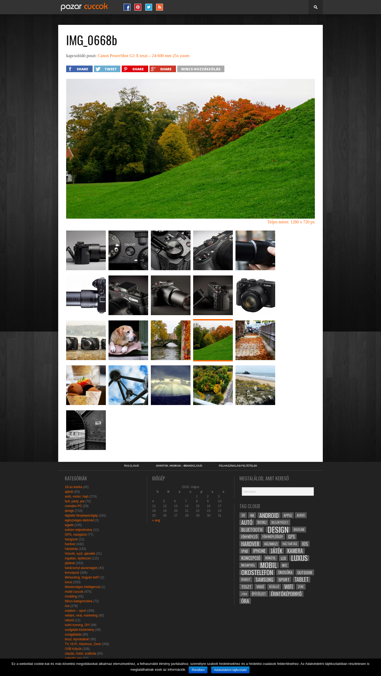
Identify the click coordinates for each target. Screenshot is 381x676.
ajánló (69, 492)
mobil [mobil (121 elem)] (268, 565)
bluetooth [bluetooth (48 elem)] (251, 529)
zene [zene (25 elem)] (301, 587)
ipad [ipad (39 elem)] (244, 551)
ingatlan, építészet (77, 558)
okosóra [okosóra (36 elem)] (285, 572)
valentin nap (73, 658)
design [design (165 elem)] (278, 529)
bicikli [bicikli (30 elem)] (261, 522)
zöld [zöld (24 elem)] (244, 594)
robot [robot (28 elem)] (246, 579)
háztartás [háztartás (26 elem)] (290, 543)
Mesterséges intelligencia (83, 587)
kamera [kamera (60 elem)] (295, 551)
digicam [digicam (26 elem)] (299, 529)
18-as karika (73, 487)
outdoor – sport (75, 611)
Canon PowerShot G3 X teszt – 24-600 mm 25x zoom (143, 55)
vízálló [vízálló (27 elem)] (274, 586)
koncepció (72, 572)
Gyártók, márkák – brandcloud (179, 466)
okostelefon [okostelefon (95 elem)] (257, 572)
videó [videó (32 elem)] (260, 586)
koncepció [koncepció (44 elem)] (250, 558)
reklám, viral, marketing (81, 615)
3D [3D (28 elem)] (243, 515)
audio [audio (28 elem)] (301, 515)
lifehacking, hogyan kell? (82, 577)
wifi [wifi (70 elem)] (288, 587)
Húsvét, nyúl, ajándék (80, 553)
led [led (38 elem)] (283, 558)
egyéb (69, 525)
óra (67, 606)
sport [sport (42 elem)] (283, 579)
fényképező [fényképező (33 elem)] (249, 536)
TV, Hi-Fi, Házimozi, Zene (83, 644)
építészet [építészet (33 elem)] (259, 593)
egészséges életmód (79, 520)
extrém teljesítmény (78, 530)
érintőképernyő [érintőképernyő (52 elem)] (286, 594)
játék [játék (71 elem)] (276, 551)
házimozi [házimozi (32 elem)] (271, 543)
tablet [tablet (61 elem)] (301, 579)
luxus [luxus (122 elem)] (299, 558)
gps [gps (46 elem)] (291, 537)
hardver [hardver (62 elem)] (250, 544)
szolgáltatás (73, 634)
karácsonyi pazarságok (81, 568)
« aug (156, 520)
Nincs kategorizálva (78, 601)
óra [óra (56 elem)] (245, 601)
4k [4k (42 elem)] (252, 515)
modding (71, 596)
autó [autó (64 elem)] (246, 522)
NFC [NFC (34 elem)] (284, 565)
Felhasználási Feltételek (238, 466)
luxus (68, 582)
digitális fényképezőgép (81, 515)
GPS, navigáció (76, 534)
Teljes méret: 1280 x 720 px (291, 222)
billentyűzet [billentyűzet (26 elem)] (279, 522)
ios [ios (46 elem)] (305, 544)
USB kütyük (73, 649)
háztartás (71, 549)
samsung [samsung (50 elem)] (264, 579)
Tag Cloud (131, 466)
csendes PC (73, 506)
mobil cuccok (74, 592)
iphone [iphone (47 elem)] (259, 551)
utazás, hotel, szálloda (80, 653)
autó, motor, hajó (76, 496)
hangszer (71, 539)
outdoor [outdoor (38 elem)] (304, 572)
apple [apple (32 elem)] (288, 515)
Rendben (198, 670)
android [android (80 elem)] (269, 515)
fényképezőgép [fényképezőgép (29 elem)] (272, 536)
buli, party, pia (74, 501)
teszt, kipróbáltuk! (77, 639)
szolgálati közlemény (79, 630)
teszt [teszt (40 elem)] (246, 587)
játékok (70, 563)
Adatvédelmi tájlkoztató (230, 670)
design (69, 511)
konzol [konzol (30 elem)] (270, 557)
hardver (70, 544)
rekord (69, 620)
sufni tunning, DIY (77, 625)
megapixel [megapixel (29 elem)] (248, 565)
